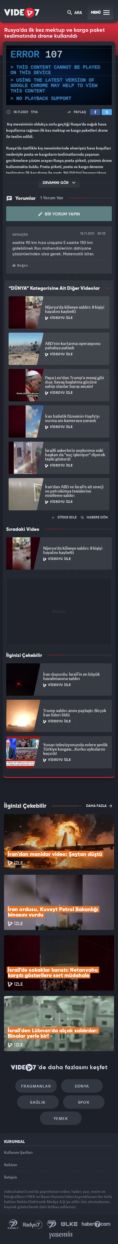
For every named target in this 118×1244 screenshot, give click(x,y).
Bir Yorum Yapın (59, 214)
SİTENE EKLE (64, 517)
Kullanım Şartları (18, 1152)
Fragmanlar (36, 1086)
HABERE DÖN (94, 517)
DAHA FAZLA (99, 805)
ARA (74, 13)
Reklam (10, 1164)
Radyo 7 (32, 1224)
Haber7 (96, 1224)
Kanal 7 (13, 1224)
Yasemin (61, 1235)
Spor (84, 1102)
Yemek (61, 1118)
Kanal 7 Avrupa (52, 1224)
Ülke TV (69, 1224)
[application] (59, 75)
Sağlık (37, 1102)
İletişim (10, 1177)
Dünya (82, 1086)
